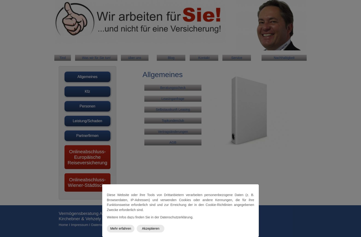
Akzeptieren (150, 228)
